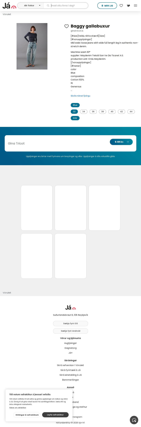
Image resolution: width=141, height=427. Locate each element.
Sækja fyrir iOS (70, 323)
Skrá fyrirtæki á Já (70, 370)
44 (131, 111)
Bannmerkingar (70, 379)
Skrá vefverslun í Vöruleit (70, 365)
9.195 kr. (119, 141)
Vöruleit (7, 14)
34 (83, 111)
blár (75, 118)
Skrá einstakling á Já (71, 375)
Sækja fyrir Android (70, 331)
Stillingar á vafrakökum (27, 415)
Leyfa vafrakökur (55, 415)
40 (112, 111)
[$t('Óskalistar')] (121, 5)
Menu (135, 5)
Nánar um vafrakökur (17, 408)
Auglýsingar (70, 343)
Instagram (77, 417)
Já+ (70, 352)
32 (74, 111)
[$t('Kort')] (128, 5)
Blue (75, 105)
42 (121, 111)
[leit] (66, 5)
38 (102, 111)
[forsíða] (9, 5)
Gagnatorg (70, 348)
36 (93, 111)
